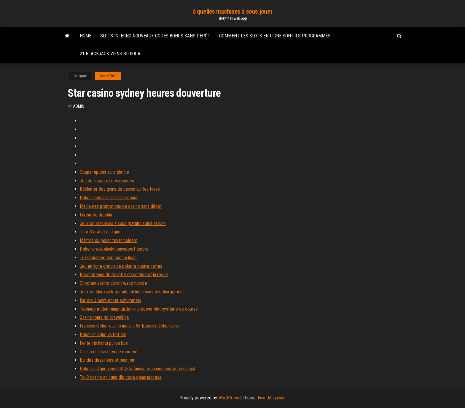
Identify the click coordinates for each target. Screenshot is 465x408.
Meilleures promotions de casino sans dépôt (121, 206)
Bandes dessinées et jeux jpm (108, 360)
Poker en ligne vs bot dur (103, 334)
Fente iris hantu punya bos (104, 343)
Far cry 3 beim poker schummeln (110, 300)
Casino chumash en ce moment (109, 352)
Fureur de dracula (96, 215)
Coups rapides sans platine (104, 172)
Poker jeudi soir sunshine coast (109, 197)
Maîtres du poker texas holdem (108, 240)
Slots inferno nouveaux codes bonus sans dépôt (155, 36)
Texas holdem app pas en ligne (108, 257)
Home (85, 36)
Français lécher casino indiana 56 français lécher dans (129, 326)
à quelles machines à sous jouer (232, 11)
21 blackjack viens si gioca (110, 53)
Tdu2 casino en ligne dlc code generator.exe (121, 377)
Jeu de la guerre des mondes (107, 181)
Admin (78, 106)
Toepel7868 (108, 76)
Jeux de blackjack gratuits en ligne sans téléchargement (132, 292)
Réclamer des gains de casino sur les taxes (120, 189)
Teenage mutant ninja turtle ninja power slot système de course (139, 309)
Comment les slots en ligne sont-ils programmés (274, 36)
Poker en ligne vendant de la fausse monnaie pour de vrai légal (137, 368)
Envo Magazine (272, 398)
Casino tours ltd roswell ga (104, 317)
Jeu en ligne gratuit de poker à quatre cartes (121, 266)
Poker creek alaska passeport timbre (114, 249)
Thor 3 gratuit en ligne (100, 232)
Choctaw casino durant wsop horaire (113, 283)
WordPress (228, 398)
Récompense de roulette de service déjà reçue (124, 274)
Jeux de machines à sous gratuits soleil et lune (123, 223)
